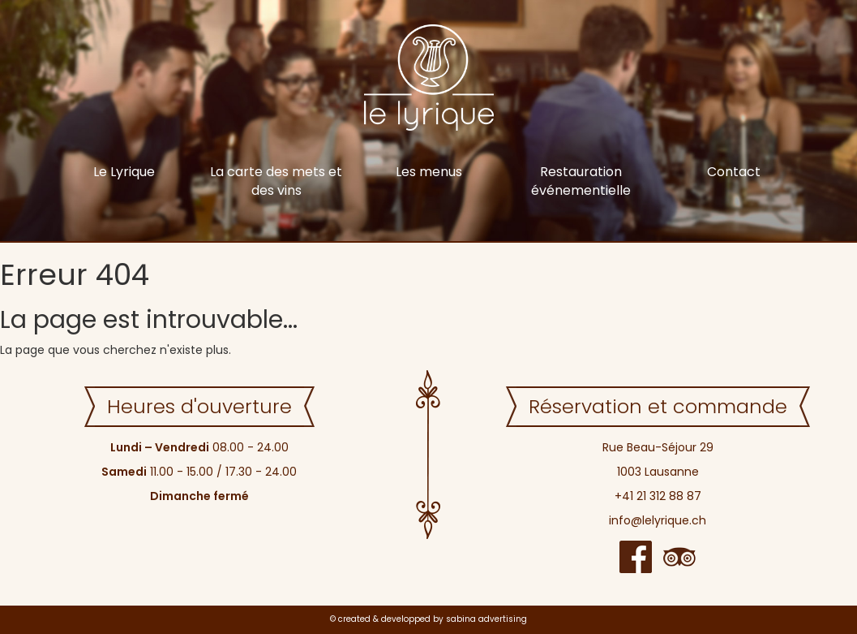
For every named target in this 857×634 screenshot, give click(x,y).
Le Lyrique (124, 171)
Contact (734, 171)
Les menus (429, 171)
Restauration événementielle (581, 181)
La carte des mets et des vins (276, 181)
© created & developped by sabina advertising (428, 619)
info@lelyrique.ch (657, 520)
